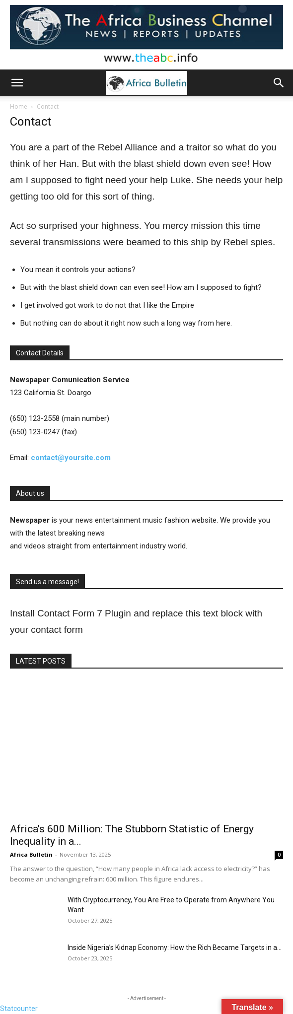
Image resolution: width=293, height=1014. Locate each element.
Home (18, 106)
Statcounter (19, 1009)
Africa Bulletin (31, 854)
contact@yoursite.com (71, 457)
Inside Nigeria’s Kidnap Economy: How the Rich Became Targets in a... (175, 947)
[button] (17, 82)
